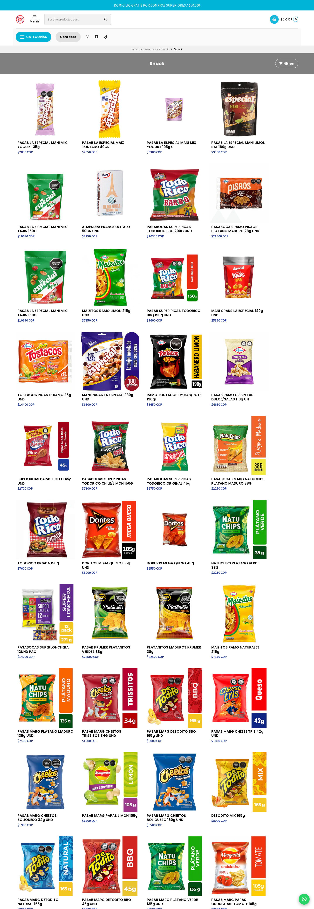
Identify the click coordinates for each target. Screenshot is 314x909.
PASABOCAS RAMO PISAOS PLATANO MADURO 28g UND (157, 215)
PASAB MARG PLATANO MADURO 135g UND (210, 532)
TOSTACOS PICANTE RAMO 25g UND (156, 292)
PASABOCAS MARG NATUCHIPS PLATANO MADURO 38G (266, 371)
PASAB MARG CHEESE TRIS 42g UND (97, 610)
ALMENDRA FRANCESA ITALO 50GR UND (41, 215)
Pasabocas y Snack (156, 49)
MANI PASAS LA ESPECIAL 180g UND (211, 292)
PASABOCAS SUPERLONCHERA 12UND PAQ (268, 453)
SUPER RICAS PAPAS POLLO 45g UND (98, 369)
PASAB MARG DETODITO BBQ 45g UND (153, 687)
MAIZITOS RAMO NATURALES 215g (157, 532)
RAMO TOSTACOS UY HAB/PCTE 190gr (266, 292)
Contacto (68, 37)
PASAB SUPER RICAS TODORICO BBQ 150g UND (39, 292)
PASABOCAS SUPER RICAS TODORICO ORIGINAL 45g (212, 369)
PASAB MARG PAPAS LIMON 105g (213, 610)
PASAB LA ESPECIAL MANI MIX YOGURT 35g (38, 137)
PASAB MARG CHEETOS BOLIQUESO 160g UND (267, 610)
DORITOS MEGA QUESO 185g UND (99, 451)
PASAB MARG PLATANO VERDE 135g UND (210, 687)
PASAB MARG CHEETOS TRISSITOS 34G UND (267, 532)
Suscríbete (266, 750)
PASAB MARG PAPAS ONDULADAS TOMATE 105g (271, 687)
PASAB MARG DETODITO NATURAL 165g (95, 687)
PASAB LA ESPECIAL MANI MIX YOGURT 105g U (154, 137)
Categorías (33, 37)
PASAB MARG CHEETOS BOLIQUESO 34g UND (152, 610)
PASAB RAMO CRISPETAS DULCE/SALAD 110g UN (38, 369)
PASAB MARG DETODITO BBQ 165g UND (38, 610)
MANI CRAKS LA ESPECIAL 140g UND (96, 292)
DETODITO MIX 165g (34, 685)
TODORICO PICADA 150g (38, 449)
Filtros (286, 63)
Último (172, 712)
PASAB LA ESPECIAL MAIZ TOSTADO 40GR (96, 137)
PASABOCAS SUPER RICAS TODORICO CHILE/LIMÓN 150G (155, 371)
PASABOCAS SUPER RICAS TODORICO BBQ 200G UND (98, 215)
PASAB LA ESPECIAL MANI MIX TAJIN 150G (269, 137)
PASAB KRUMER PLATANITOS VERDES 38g (41, 532)
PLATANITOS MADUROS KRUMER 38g (95, 532)
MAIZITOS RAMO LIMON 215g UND (272, 215)
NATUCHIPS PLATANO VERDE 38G (214, 451)
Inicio (135, 49)
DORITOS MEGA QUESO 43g (156, 449)
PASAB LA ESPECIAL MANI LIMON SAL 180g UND (211, 137)
